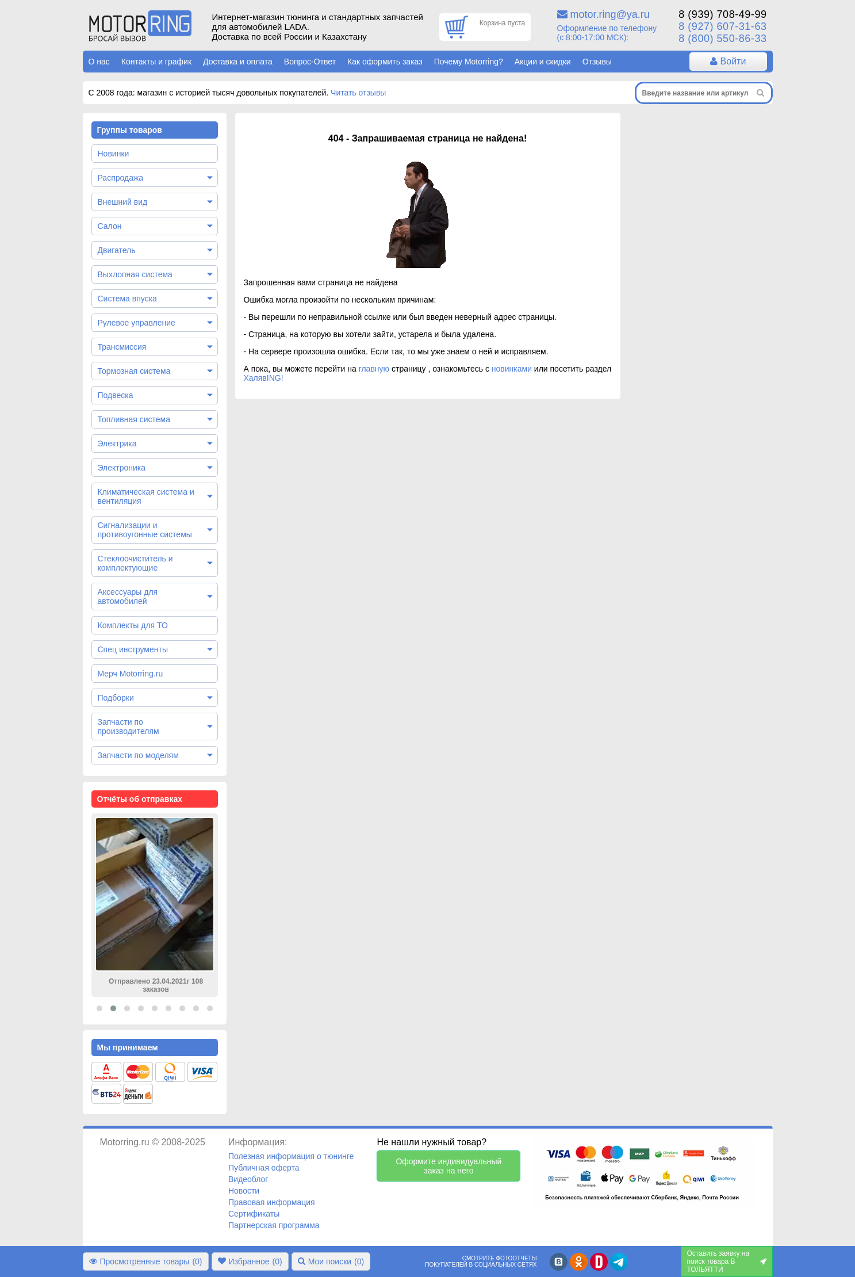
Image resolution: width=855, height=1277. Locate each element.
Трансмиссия (122, 346)
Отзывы (597, 61)
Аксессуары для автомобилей (128, 596)
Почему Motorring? (468, 61)
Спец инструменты (133, 649)
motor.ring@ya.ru (610, 14)
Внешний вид (123, 202)
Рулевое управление (136, 322)
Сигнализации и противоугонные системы (145, 530)
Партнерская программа (274, 1225)
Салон (110, 226)
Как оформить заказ (385, 61)
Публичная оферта (264, 1167)
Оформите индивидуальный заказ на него (448, 1166)
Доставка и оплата (238, 61)
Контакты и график (156, 61)
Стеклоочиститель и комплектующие (135, 563)
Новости (243, 1190)
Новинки (113, 153)
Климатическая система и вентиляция (146, 496)
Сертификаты (253, 1213)
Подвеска (115, 395)
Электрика (117, 443)
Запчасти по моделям (138, 755)
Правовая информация (271, 1202)
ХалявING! (263, 378)
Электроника (122, 467)
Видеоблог (248, 1179)
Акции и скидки (543, 61)
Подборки (116, 697)
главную (374, 368)
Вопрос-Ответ (310, 61)
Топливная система (134, 419)
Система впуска (127, 298)
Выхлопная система (135, 274)
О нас (99, 61)
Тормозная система (134, 371)
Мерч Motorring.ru (130, 673)
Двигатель (117, 250)
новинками (512, 368)
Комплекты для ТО (133, 625)
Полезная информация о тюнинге (291, 1156)
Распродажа (121, 177)
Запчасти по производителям (128, 726)
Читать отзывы (358, 92)
